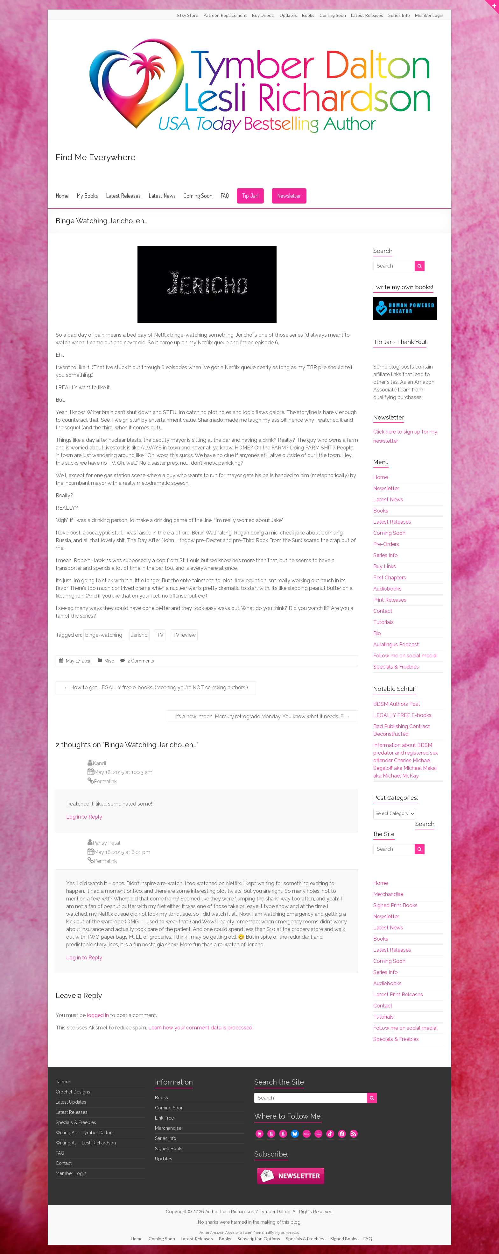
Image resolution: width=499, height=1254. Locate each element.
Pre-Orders (386, 544)
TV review (184, 635)
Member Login (429, 15)
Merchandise (388, 894)
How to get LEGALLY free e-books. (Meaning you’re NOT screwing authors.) (156, 687)
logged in (98, 1015)
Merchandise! (168, 1128)
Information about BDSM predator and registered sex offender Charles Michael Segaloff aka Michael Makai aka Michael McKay (405, 760)
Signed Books (169, 1148)
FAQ (225, 195)
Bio (377, 633)
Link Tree (164, 1118)
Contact (382, 611)
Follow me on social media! (405, 656)
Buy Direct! (263, 15)
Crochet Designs (73, 1091)
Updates (288, 15)
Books (308, 15)
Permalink (105, 781)
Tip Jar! (250, 195)
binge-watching (103, 635)
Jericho (139, 635)
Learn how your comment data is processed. (200, 1028)
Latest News (162, 195)
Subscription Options (259, 1238)
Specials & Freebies (396, 667)
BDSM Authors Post (396, 704)
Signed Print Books (395, 905)
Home (62, 195)
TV (160, 635)
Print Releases (389, 600)
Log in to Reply (84, 817)
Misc (109, 660)
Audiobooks (387, 589)
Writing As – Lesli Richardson (86, 1142)
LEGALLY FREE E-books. (402, 715)
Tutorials (383, 622)
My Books (87, 195)
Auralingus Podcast (396, 644)
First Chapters (389, 578)
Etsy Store (187, 15)
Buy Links (384, 566)
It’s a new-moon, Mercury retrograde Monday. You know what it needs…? (262, 716)
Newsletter (289, 195)
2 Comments (140, 660)
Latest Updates (71, 1102)
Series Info (399, 15)
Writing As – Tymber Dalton (84, 1132)
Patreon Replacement (225, 15)
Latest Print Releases (398, 995)
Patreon (63, 1081)
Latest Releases (367, 15)
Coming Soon (333, 15)
